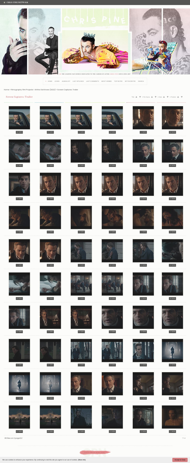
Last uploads (78, 81)
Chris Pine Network (16, 2)
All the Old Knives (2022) (45, 89)
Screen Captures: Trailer (67, 89)
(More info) (82, 460)
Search (141, 81)
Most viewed (106, 81)
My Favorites (130, 81)
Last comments (92, 81)
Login (57, 81)
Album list (66, 81)
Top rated (118, 81)
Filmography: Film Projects (22, 89)
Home (50, 81)
